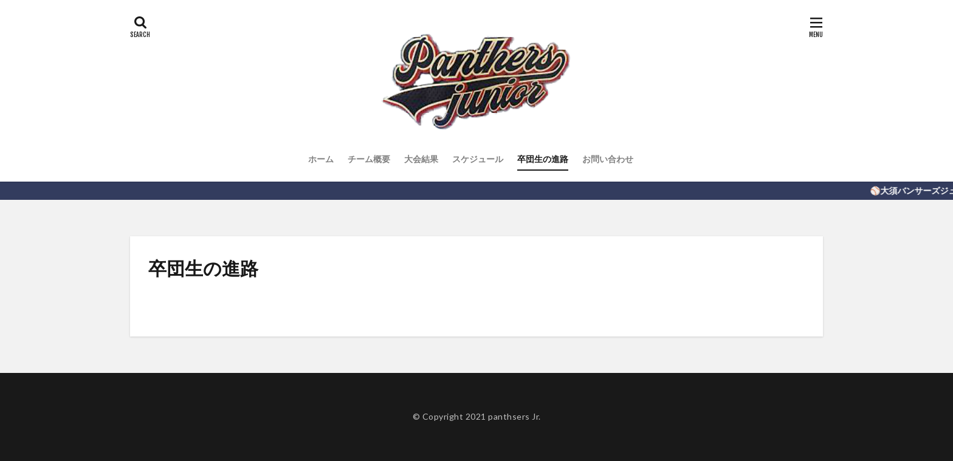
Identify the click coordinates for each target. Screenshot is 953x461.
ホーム (321, 159)
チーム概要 (369, 159)
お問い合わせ (607, 159)
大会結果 (421, 159)
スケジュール (477, 159)
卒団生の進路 (542, 159)
